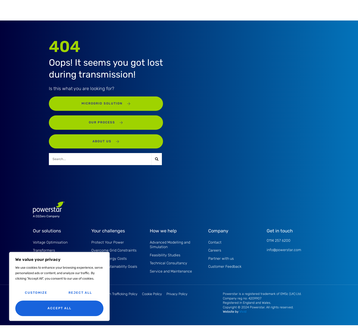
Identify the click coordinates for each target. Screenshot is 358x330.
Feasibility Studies (165, 259)
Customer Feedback (225, 271)
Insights (239, 10)
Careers (214, 254)
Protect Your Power (107, 246)
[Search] (157, 163)
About (221, 10)
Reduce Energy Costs (109, 263)
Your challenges (141, 10)
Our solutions (110, 10)
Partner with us (221, 263)
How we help (172, 10)
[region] (59, 286)
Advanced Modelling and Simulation (170, 248)
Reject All (80, 293)
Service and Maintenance (171, 276)
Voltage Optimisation (50, 246)
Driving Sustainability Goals (114, 271)
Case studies (199, 10)
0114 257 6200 (278, 244)
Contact (259, 10)
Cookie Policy (152, 299)
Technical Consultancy (168, 267)
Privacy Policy (176, 299)
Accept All (59, 308)
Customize (36, 293)
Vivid (242, 316)
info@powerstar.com (284, 253)
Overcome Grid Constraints (114, 254)
